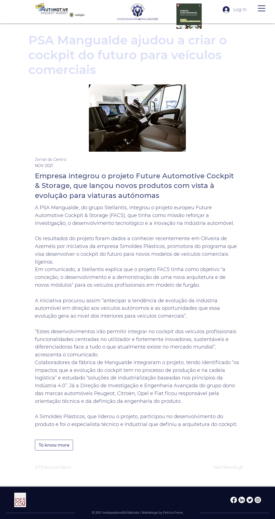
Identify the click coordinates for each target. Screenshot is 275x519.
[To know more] (54, 445)
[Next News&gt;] (228, 467)
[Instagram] (258, 500)
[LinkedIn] (241, 500)
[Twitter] (250, 500)
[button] (261, 8)
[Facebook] (233, 500)
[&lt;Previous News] (53, 467)
